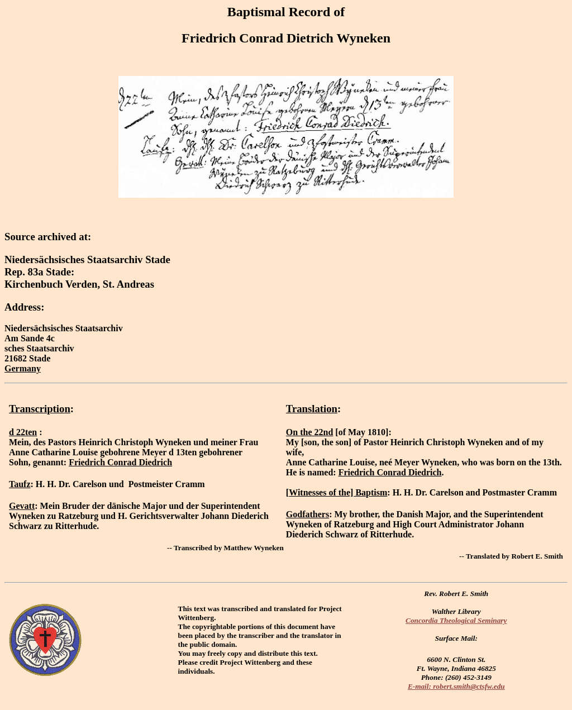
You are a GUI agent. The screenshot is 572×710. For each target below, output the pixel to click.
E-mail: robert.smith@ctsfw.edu (456, 686)
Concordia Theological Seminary (456, 620)
